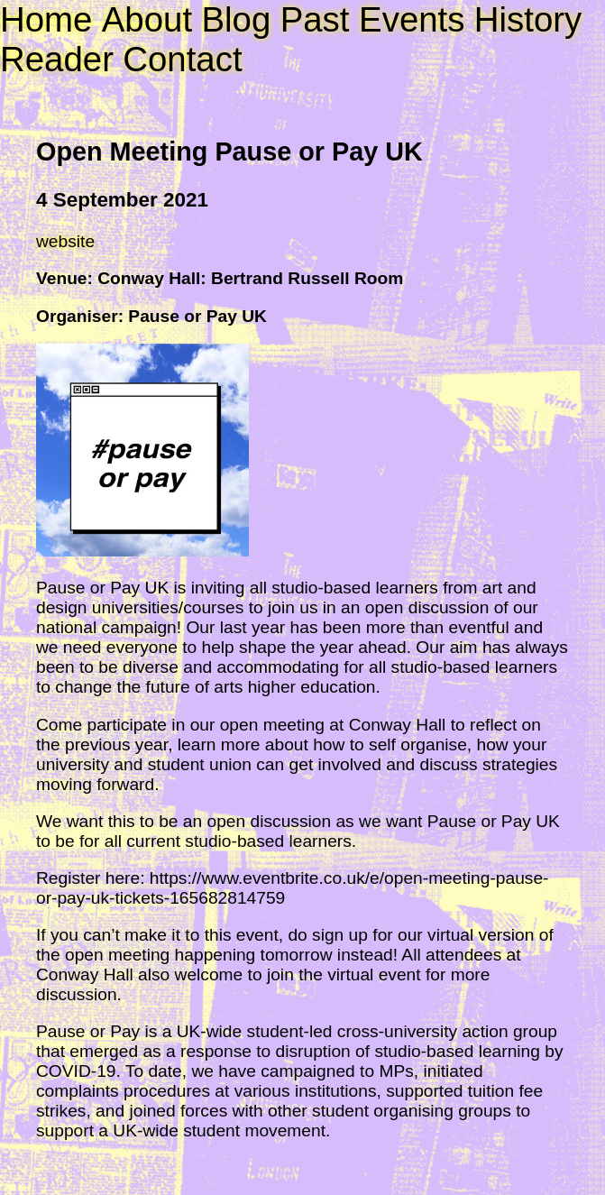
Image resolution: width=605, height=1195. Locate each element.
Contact (182, 59)
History (528, 19)
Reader (57, 59)
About (147, 19)
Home (46, 19)
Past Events (372, 19)
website (65, 241)
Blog (235, 19)
